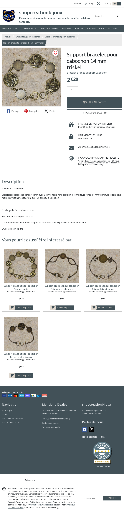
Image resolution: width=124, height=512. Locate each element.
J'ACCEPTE (112, 498)
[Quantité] (72, 89)
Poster (50, 111)
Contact (77, 3)
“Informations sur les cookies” (40, 505)
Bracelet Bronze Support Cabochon (87, 72)
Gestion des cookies (50, 423)
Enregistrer (32, 111)
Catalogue (7, 410)
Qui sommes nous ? (11, 422)
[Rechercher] (118, 16)
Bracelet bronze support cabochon (60, 37)
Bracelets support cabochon (28, 37)
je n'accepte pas (88, 498)
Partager (13, 111)
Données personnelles (12, 418)
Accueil (8, 37)
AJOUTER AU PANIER (94, 102)
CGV (4, 414)
